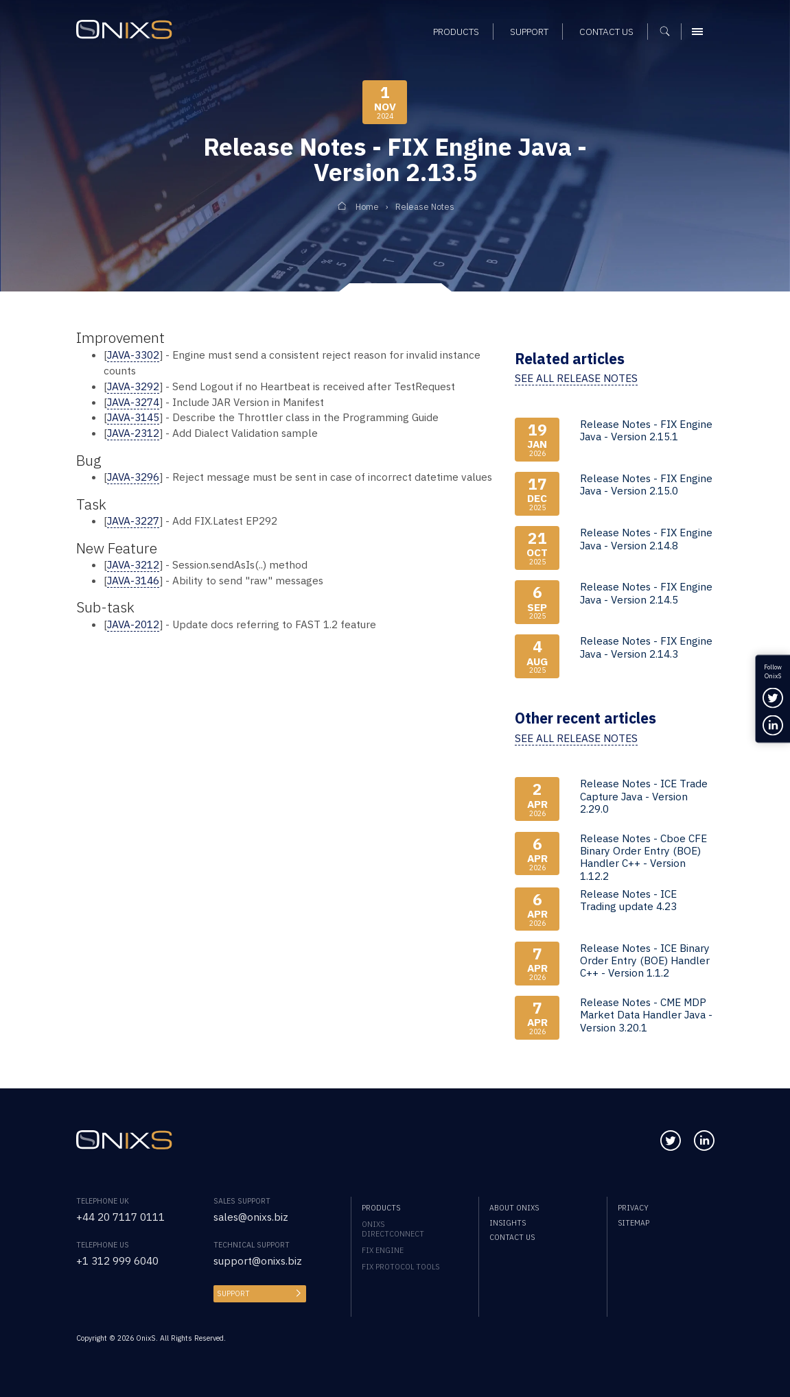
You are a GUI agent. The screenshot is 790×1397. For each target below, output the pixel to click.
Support (233, 1293)
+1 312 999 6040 (117, 1260)
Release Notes (424, 206)
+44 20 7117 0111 (120, 1216)
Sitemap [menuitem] (633, 1223)
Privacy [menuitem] (633, 1208)
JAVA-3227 (133, 520)
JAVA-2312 (133, 433)
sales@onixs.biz (250, 1216)
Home (367, 206)
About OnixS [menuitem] (514, 1208)
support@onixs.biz (257, 1260)
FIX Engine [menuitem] (383, 1250)
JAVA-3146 (133, 580)
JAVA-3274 (133, 402)
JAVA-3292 (133, 386)
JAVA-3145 (133, 417)
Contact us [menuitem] (512, 1237)
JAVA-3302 (133, 354)
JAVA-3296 (133, 476)
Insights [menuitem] (507, 1223)
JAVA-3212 (133, 564)
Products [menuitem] (381, 1208)
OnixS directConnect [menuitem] (393, 1229)
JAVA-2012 (133, 624)
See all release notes (576, 378)
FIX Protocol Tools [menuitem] (400, 1266)
